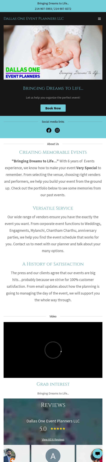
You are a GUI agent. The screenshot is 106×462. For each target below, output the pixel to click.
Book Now (53, 108)
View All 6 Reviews (53, 439)
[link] (34, 18)
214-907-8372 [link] (62, 9)
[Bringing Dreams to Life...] (53, 3)
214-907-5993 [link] (43, 9)
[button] (99, 19)
